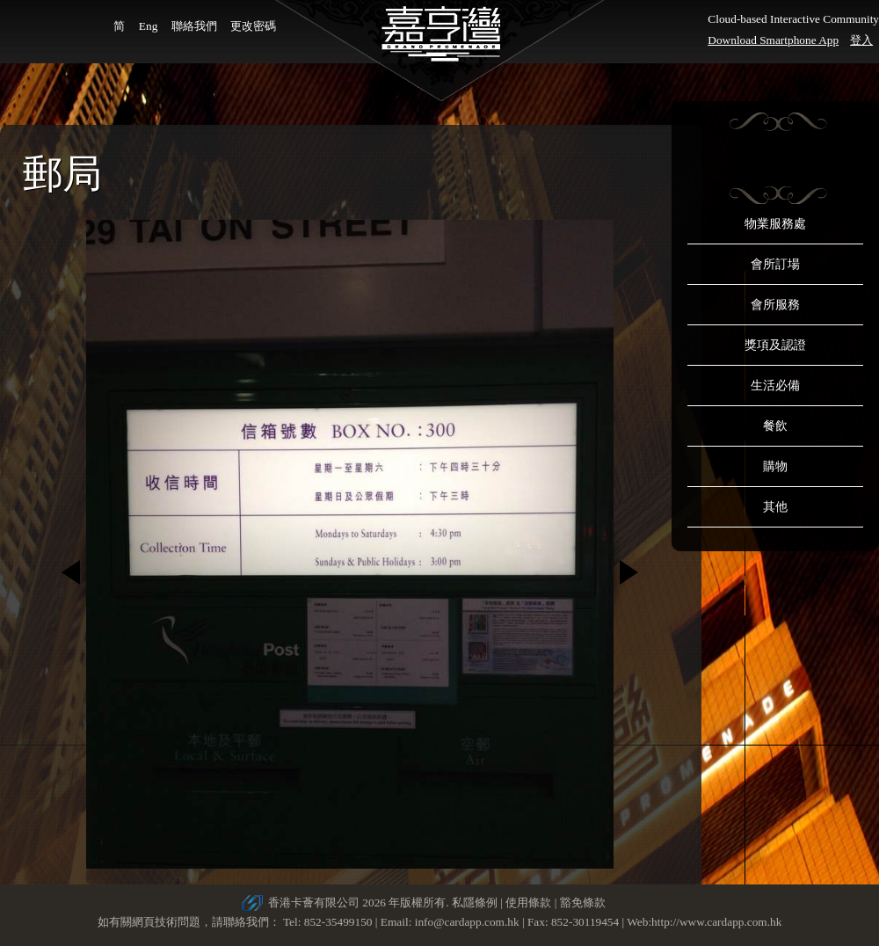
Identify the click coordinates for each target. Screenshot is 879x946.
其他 (775, 506)
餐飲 (775, 426)
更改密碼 (253, 26)
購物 (775, 466)
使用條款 (528, 902)
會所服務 (775, 304)
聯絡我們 (194, 26)
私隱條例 (475, 902)
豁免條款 (583, 902)
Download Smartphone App (773, 40)
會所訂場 (775, 264)
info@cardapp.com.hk (468, 921)
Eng (148, 26)
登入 (861, 40)
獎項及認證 (775, 345)
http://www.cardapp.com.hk (716, 921)
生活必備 (775, 385)
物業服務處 (775, 223)
